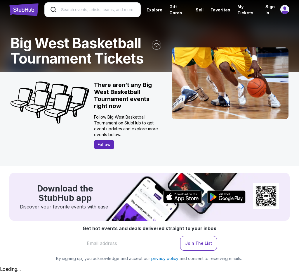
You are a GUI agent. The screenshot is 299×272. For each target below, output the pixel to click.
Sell (200, 9)
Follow (104, 144)
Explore (154, 9)
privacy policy (164, 258)
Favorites (220, 9)
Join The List (198, 243)
